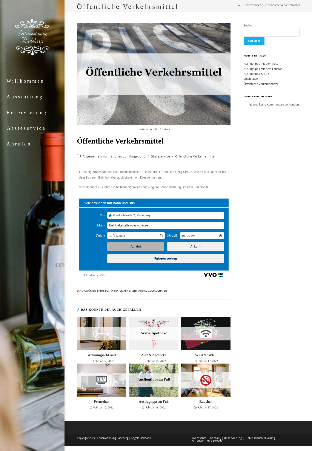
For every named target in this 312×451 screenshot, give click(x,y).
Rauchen (205, 401)
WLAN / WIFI (206, 355)
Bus (107, 290)
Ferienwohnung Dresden (208, 440)
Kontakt (215, 438)
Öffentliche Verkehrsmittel (282, 5)
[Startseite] (239, 5)
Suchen (248, 25)
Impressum (199, 438)
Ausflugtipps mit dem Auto (261, 64)
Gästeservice (160, 156)
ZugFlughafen (157, 290)
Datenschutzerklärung (260, 438)
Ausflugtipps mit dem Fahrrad (263, 69)
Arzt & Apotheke (153, 355)
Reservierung (233, 438)
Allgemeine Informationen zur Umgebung (114, 156)
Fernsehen (101, 401)
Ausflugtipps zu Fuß (154, 401)
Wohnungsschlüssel (101, 355)
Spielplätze (251, 79)
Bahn (100, 290)
